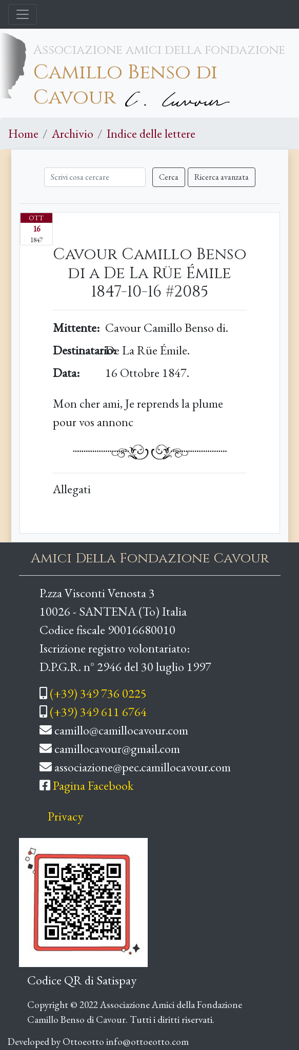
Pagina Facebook (93, 785)
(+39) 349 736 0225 (98, 693)
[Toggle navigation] (22, 14)
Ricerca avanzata (221, 177)
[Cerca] (95, 177)
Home (23, 133)
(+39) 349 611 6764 (98, 712)
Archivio (72, 133)
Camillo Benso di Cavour (125, 85)
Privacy (65, 816)
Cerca (168, 177)
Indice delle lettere (151, 133)
